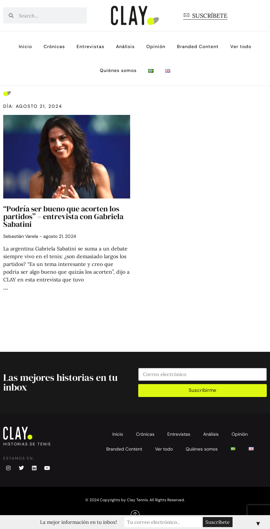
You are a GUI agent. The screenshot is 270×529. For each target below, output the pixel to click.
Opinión (155, 46)
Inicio (25, 46)
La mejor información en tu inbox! (78, 522)
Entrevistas (90, 46)
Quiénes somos (118, 70)
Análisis (125, 46)
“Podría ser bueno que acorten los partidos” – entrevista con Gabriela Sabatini (63, 216)
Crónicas (54, 46)
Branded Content (198, 46)
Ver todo (240, 46)
